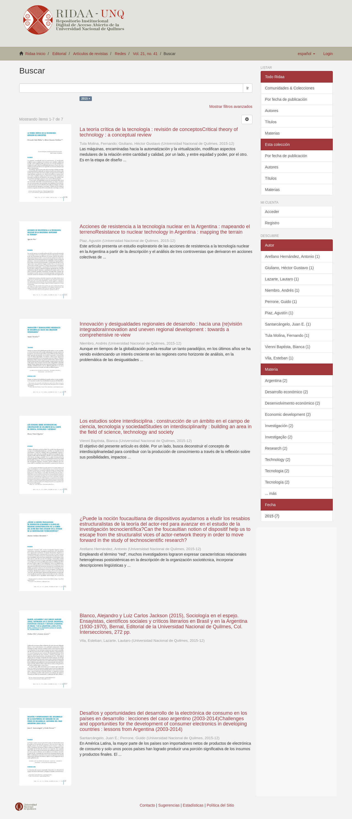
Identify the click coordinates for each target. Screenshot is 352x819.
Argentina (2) (276, 380)
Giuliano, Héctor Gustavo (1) (289, 268)
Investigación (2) (279, 426)
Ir (247, 88)
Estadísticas (193, 805)
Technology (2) (277, 459)
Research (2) (276, 448)
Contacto (147, 805)
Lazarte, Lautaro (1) (282, 279)
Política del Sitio (220, 805)
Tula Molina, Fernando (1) (287, 335)
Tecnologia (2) (277, 471)
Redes (120, 53)
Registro (272, 223)
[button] (306, 54)
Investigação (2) (279, 437)
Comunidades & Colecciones (290, 88)
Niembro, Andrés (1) (282, 290)
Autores (271, 110)
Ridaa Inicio (35, 53)
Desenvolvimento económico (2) (292, 403)
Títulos (271, 122)
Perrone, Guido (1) (281, 301)
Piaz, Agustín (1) (279, 313)
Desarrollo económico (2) (286, 392)
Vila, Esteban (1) (279, 358)
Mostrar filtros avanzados (230, 106)
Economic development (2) (288, 414)
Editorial (60, 53)
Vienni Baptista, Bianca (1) (287, 347)
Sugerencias (169, 805)
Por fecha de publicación (286, 99)
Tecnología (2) (277, 482)
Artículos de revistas (90, 53)
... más (271, 493)
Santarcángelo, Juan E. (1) (288, 324)
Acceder (272, 211)
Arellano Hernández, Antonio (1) (292, 256)
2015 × (85, 98)
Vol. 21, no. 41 (145, 53)
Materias (272, 133)
